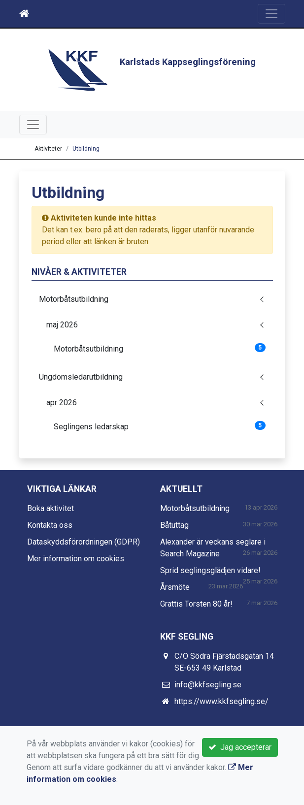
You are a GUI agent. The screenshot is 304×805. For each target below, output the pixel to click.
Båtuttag (174, 525)
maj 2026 (62, 324)
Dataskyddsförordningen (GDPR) (83, 542)
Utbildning (86, 148)
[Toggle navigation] (271, 14)
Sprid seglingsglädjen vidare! (210, 570)
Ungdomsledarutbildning (81, 377)
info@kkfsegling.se (207, 684)
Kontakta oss (49, 525)
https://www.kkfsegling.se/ (221, 701)
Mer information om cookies (75, 558)
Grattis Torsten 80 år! (196, 604)
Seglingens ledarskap (160, 426)
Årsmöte (175, 587)
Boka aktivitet (50, 508)
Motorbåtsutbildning (73, 299)
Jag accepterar (239, 747)
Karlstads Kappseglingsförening (188, 62)
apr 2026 (61, 402)
